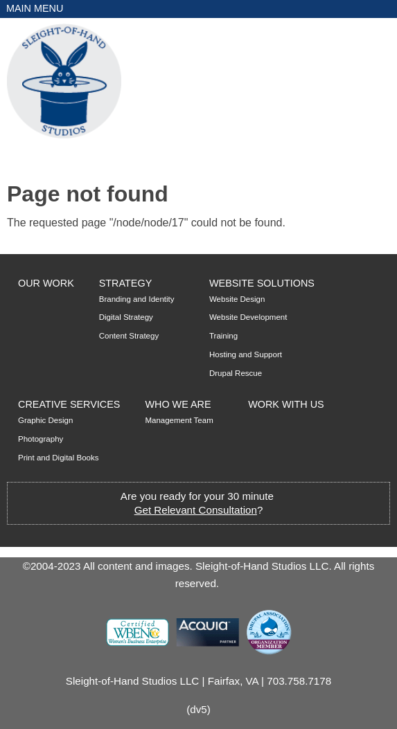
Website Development (248, 317)
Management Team (179, 420)
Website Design (237, 299)
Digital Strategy (126, 317)
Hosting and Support (245, 354)
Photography (40, 439)
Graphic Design (45, 420)
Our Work (46, 283)
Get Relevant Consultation (195, 510)
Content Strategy (129, 336)
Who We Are (178, 404)
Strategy (125, 283)
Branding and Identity (137, 299)
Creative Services (69, 404)
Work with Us (286, 404)
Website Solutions (262, 283)
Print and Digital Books (58, 457)
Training (223, 336)
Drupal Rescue (235, 373)
